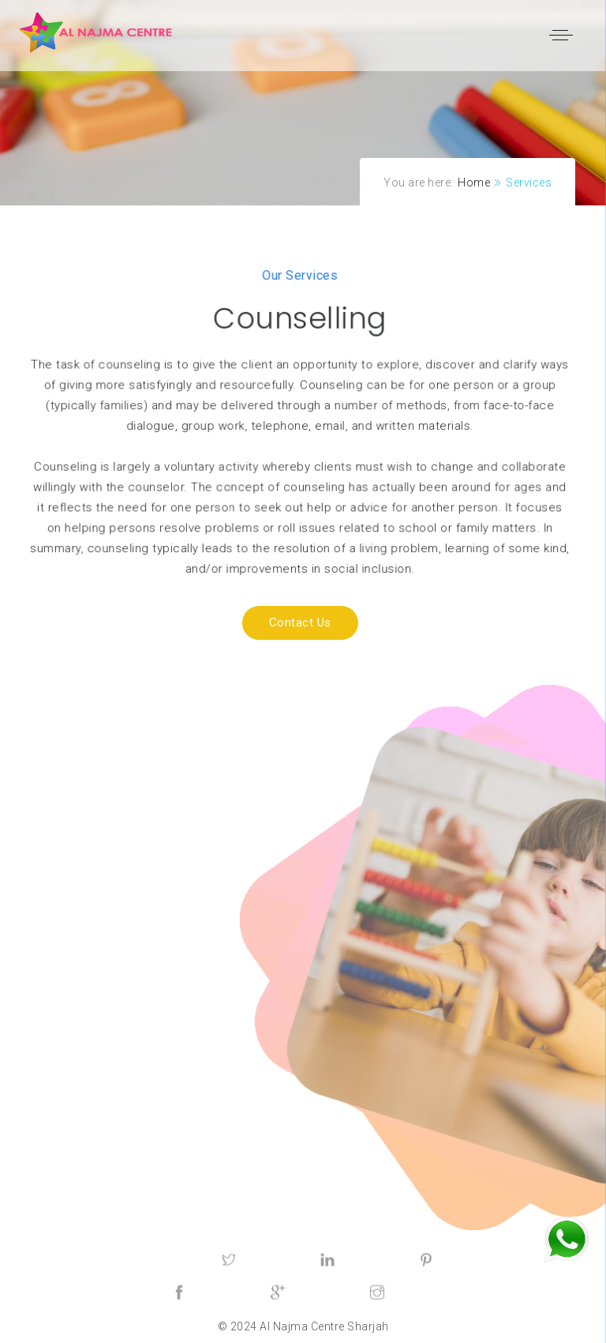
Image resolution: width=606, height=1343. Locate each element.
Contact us (277, 623)
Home (474, 182)
